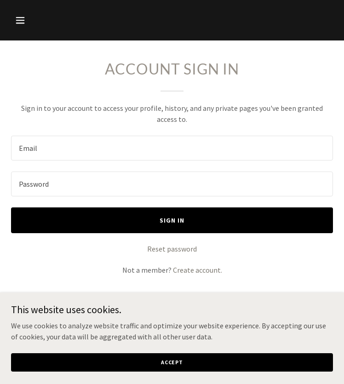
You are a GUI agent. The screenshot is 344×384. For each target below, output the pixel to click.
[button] (48, 20)
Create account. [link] (197, 270)
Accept (172, 362)
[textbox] (172, 148)
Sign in (172, 220)
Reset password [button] (172, 248)
